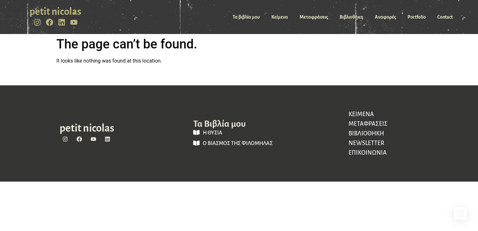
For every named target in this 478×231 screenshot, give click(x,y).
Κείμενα (279, 17)
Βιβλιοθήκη (351, 17)
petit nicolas (55, 11)
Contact (445, 17)
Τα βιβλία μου (246, 17)
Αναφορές (385, 17)
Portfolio (417, 17)
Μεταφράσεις (314, 17)
